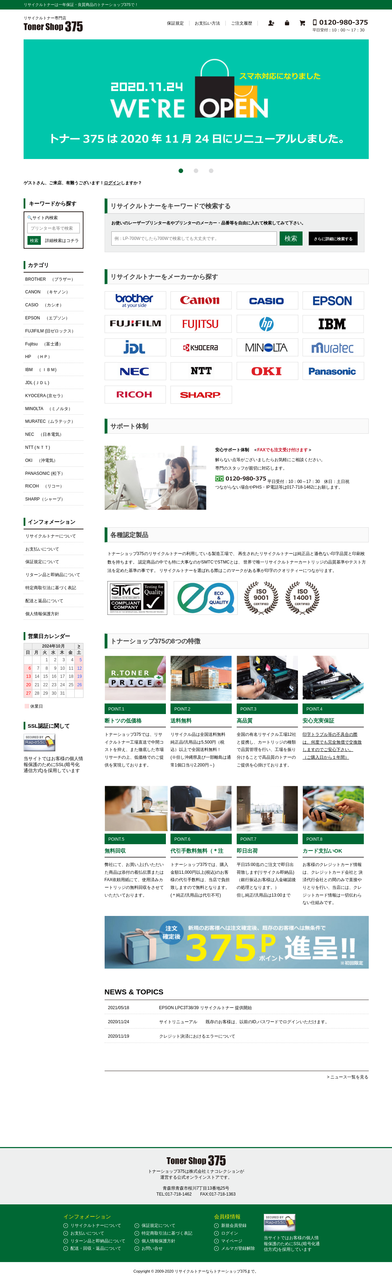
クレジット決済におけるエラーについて (197, 1036)
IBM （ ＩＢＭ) (41, 369)
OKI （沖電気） (41, 460)
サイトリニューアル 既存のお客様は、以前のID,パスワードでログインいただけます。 (244, 1021)
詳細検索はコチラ (62, 240)
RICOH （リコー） (44, 486)
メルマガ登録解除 (238, 1248)
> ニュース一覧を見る (347, 1077)
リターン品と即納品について (52, 574)
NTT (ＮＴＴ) (37, 447)
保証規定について (42, 561)
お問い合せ (152, 1248)
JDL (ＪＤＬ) (37, 382)
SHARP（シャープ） (45, 499)
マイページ (231, 1240)
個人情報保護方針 (42, 613)
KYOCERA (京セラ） (45, 395)
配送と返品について (44, 600)
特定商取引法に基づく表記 (50, 587)
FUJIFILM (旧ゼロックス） (50, 331)
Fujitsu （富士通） (44, 344)
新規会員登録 (234, 1225)
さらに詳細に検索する (333, 239)
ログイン (112, 182)
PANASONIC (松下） (45, 473)
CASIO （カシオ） (44, 305)
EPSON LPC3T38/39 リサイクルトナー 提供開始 (205, 1007)
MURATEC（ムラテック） (50, 421)
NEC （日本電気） (44, 434)
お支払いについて (42, 549)
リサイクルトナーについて (50, 536)
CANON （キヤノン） (47, 291)
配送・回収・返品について (95, 1248)
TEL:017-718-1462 (174, 1194)
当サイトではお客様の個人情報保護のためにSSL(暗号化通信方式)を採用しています (53, 764)
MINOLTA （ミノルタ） (49, 408)
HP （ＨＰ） (38, 356)
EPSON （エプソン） (47, 318)
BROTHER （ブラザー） (50, 279)
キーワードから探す (52, 203)
